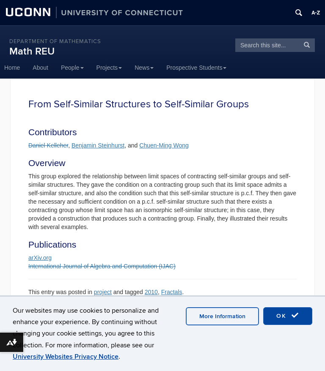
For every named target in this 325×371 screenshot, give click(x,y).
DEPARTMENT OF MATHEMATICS (55, 41)
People (72, 67)
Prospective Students (196, 67)
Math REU (32, 51)
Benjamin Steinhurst (98, 145)
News (144, 67)
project (103, 292)
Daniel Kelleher (48, 145)
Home (12, 67)
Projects (109, 67)
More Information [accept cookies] (222, 316)
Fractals (171, 292)
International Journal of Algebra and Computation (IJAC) (102, 266)
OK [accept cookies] (287, 315)
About (40, 67)
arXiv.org (40, 257)
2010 (151, 292)
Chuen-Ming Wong (163, 145)
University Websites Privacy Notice (65, 356)
